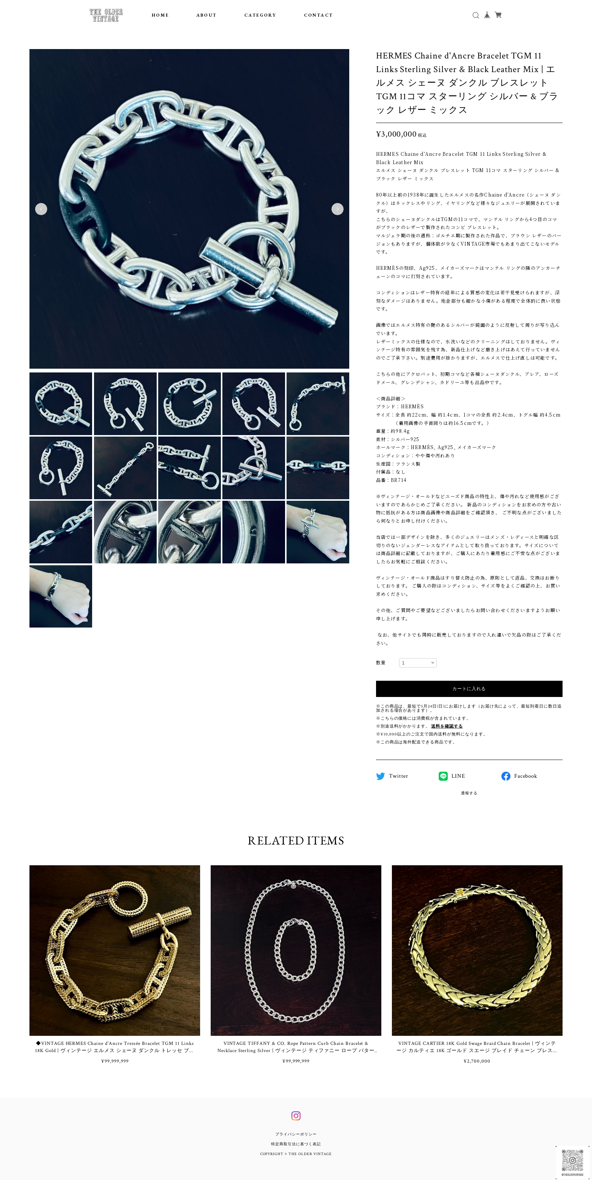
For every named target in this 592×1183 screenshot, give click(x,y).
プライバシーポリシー (296, 1137)
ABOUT (206, 15)
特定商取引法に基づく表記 (296, 1147)
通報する (469, 793)
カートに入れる (469, 688)
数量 (381, 663)
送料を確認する (447, 726)
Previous (41, 209)
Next (337, 209)
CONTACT (318, 15)
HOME (160, 15)
